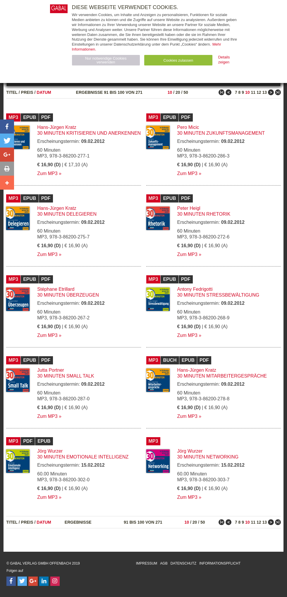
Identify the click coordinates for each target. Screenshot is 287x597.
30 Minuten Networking (208, 456)
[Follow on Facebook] (11, 581)
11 (253, 92)
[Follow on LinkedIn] (44, 581)
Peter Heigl (188, 208)
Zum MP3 (47, 173)
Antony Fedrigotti (195, 289)
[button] (7, 127)
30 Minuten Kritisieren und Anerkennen (89, 133)
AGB (163, 563)
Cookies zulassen (178, 60)
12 (259, 92)
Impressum (146, 563)
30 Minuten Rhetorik (204, 214)
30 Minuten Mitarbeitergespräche (222, 375)
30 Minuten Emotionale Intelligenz (82, 456)
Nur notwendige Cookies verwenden (106, 60)
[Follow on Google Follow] (33, 581)
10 (170, 92)
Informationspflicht (219, 563)
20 (178, 92)
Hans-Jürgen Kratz (56, 127)
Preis (27, 92)
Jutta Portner (50, 370)
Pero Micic (188, 127)
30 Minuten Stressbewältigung (218, 295)
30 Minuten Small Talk (65, 375)
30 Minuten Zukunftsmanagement (221, 133)
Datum (44, 92)
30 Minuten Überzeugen (68, 295)
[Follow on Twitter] (22, 581)
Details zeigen (224, 59)
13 (264, 92)
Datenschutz (183, 563)
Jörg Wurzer (50, 451)
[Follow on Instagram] (55, 581)
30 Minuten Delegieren (67, 214)
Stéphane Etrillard (55, 289)
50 (185, 92)
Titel (12, 92)
